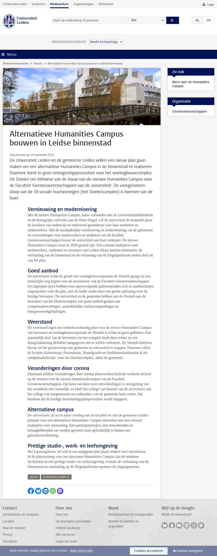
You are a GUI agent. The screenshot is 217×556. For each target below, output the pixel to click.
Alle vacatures (65, 534)
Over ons (62, 514)
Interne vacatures (68, 528)
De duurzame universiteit (73, 521)
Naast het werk (66, 541)
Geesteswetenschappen (189, 111)
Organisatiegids (83, 4)
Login (210, 4)
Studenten (38, 4)
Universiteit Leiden (15, 4)
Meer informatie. (81, 550)
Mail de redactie (14, 528)
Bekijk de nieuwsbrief (176, 514)
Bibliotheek (106, 4)
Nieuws (38, 63)
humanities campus (56, 477)
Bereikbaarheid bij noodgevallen (130, 514)
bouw (34, 477)
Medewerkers (59, 4)
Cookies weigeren (190, 551)
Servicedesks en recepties (20, 514)
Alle (134, 20)
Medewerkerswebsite (15, 63)
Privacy (8, 534)
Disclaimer (10, 541)
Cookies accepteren (148, 551)
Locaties (8, 521)
